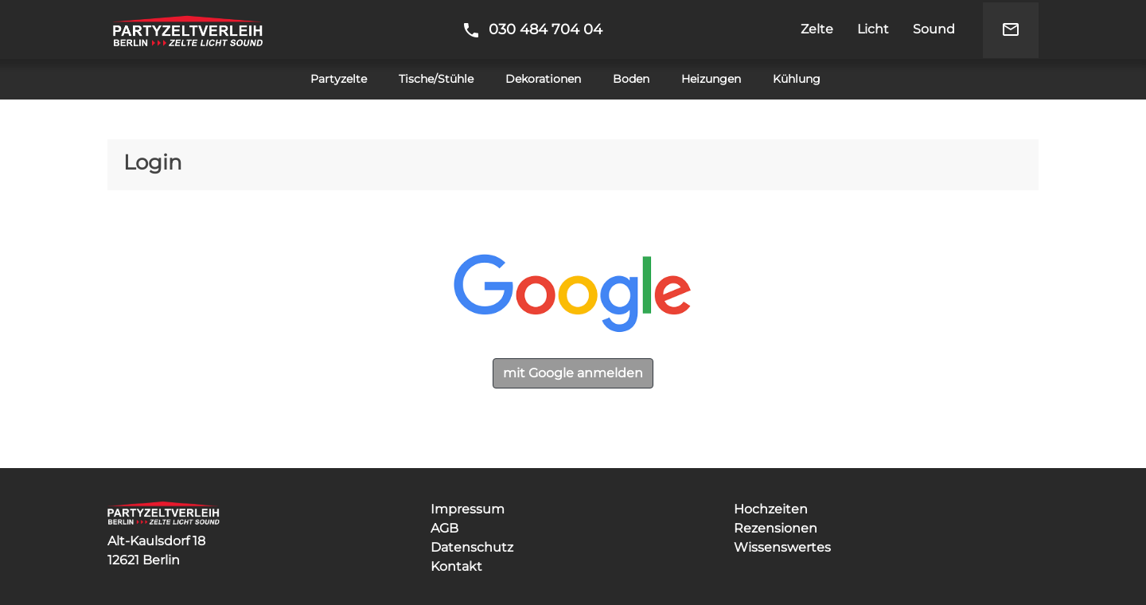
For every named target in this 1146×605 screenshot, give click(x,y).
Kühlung (797, 79)
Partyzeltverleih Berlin (187, 29)
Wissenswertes (782, 547)
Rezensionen (775, 528)
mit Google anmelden (573, 373)
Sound (934, 29)
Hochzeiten (771, 509)
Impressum (468, 509)
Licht (873, 29)
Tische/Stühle (436, 79)
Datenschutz (472, 547)
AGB (444, 528)
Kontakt (456, 566)
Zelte (817, 29)
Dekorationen (543, 79)
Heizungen (711, 79)
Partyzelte (338, 79)
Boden (631, 79)
